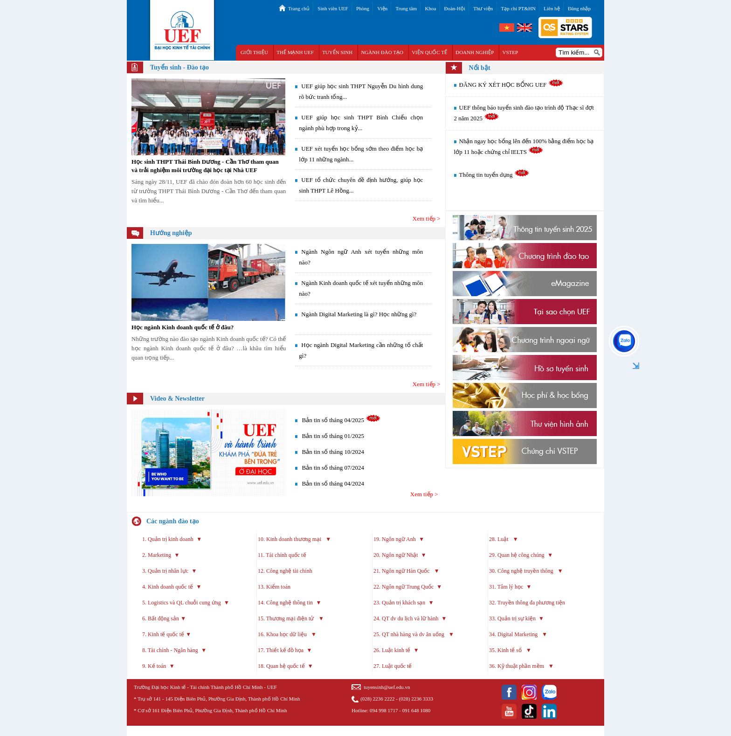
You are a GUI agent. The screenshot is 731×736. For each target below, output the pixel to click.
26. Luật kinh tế (391, 650)
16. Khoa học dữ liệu (283, 634)
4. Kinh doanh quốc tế (167, 586)
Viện (382, 8)
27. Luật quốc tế (393, 666)
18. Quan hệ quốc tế (281, 666)
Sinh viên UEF (332, 8)
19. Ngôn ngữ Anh (394, 539)
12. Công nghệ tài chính (285, 571)
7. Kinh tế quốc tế (163, 634)
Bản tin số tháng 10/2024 (333, 451)
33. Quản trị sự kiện (512, 618)
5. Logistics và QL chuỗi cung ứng (182, 602)
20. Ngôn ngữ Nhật (395, 555)
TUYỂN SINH (337, 52)
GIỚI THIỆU (254, 52)
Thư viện (483, 8)
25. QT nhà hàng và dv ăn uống (409, 634)
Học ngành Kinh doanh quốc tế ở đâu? (182, 327)
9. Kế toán (154, 666)
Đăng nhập (579, 8)
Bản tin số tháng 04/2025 (333, 420)
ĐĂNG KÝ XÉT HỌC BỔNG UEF (511, 84)
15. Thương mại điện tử (286, 618)
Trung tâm (406, 8)
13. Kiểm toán (274, 586)
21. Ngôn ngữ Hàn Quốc (402, 571)
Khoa (430, 8)
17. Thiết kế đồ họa (280, 650)
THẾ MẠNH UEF (295, 52)
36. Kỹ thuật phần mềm (517, 666)
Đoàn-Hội (455, 8)
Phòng (362, 8)
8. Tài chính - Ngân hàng (170, 650)
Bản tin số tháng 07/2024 (333, 467)
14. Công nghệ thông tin (285, 602)
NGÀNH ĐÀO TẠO (382, 52)
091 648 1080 (416, 710)
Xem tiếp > (427, 218)
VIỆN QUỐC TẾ (429, 52)
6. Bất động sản (160, 618)
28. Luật (499, 539)
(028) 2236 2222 (377, 698)
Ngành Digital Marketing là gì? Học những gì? (358, 314)
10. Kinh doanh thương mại (290, 539)
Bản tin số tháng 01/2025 (333, 435)
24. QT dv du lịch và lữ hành (405, 618)
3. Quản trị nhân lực (165, 571)
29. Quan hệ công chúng (517, 555)
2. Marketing (156, 555)
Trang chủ (299, 8)
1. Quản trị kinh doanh (167, 539)
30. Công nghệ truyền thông (522, 571)
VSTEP (510, 52)
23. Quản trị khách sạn (399, 602)
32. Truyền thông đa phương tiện (527, 602)
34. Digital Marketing (514, 634)
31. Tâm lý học (506, 586)
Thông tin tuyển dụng (494, 174)
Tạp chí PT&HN (518, 8)
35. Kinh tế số (506, 650)
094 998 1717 (384, 710)
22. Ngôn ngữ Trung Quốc (403, 586)
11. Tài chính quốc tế (282, 555)
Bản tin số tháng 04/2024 (333, 483)
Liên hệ (551, 8)
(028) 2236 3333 (416, 698)
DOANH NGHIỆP (474, 52)
